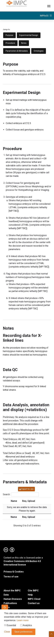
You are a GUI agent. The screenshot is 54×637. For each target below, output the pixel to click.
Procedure (10, 43)
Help (30, 594)
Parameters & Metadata (17, 51)
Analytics (26, 626)
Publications (10, 603)
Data (6, 594)
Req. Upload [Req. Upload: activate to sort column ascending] (28, 501)
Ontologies (38, 51)
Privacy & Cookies (14, 571)
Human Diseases (13, 599)
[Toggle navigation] (48, 5)
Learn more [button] (23, 621)
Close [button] (7, 632)
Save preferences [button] (23, 632)
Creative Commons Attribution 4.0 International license (22, 563)
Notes (23, 43)
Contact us (34, 603)
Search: (21, 494)
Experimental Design (28, 35)
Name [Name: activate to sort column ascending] (14, 501)
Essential (10, 626)
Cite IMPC (33, 590)
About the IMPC (12, 590)
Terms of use (11, 576)
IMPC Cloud (34, 599)
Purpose (9, 35)
